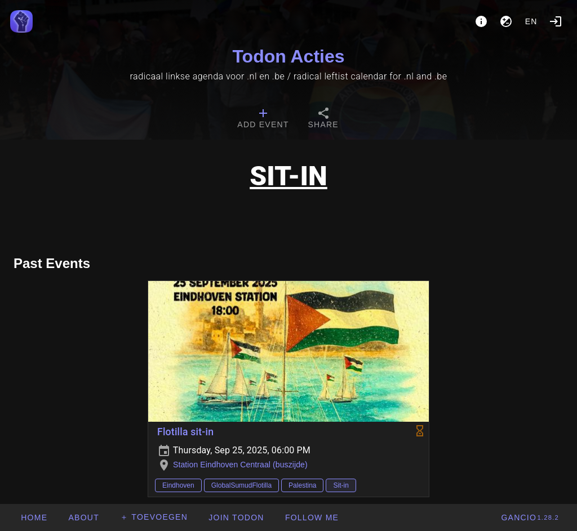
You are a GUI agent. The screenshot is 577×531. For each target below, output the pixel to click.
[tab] (263, 119)
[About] (481, 21)
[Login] (555, 21)
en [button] (531, 21)
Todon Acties (288, 56)
